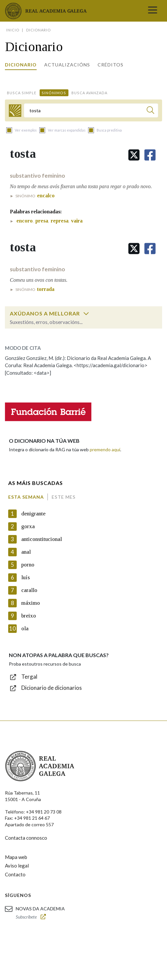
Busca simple (21, 93)
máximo (30, 603)
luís (25, 577)
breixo (28, 616)
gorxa (28, 526)
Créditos (110, 64)
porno (27, 565)
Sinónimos (54, 93)
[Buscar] (150, 111)
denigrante (33, 513)
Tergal (29, 676)
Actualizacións (67, 64)
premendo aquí (105, 449)
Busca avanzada (89, 93)
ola (24, 628)
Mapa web (16, 857)
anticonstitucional (41, 539)
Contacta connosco (26, 838)
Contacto (15, 874)
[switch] (86, 313)
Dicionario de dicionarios (51, 687)
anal (26, 552)
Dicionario (21, 64)
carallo (29, 590)
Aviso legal (17, 865)
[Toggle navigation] (152, 11)
